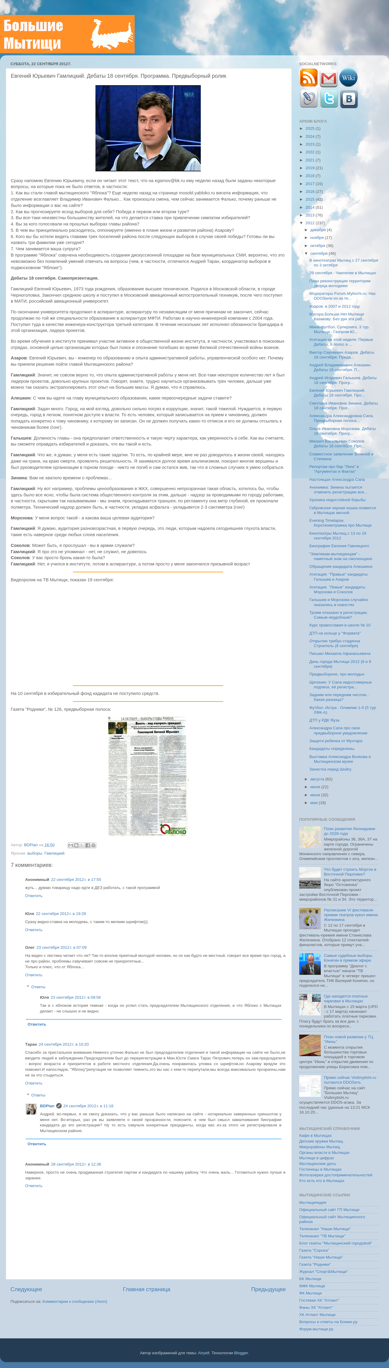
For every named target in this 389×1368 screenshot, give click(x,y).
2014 (311, 207)
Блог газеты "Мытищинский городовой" (335, 1243)
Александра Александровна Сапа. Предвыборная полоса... (341, 418)
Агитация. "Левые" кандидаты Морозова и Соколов (337, 589)
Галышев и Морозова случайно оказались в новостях (338, 602)
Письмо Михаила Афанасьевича (339, 653)
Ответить (33, 895)
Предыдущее (268, 1289)
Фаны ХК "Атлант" (316, 1307)
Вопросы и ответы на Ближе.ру (328, 1322)
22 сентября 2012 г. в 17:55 (76, 879)
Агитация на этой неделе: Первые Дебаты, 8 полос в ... (341, 342)
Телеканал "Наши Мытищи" (325, 1229)
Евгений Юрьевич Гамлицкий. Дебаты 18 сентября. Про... (337, 392)
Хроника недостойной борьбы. (338, 500)
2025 (311, 128)
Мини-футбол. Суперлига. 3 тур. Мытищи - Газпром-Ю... (339, 329)
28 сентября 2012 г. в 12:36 (76, 1164)
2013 (311, 215)
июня (315, 795)
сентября (319, 253)
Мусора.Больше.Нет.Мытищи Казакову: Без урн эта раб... (337, 316)
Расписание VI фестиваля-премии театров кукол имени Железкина (351, 915)
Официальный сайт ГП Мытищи (329, 1209)
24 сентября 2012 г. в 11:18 (88, 1106)
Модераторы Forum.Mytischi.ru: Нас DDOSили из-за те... (342, 296)
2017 (311, 184)
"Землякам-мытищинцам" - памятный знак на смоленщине (340, 556)
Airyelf (203, 1353)
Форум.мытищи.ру (316, 1329)
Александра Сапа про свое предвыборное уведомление (338, 730)
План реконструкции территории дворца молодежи (339, 283)
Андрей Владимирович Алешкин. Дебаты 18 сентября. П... (340, 367)
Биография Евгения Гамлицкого (339, 546)
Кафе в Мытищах (315, 1135)
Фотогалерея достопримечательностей (335, 1175)
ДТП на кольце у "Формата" (335, 633)
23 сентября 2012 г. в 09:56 (76, 997)
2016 (311, 191)
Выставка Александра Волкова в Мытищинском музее (340, 759)
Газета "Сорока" (314, 1250)
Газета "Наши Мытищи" (321, 1257)
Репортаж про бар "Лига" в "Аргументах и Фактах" (334, 469)
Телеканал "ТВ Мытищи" (322, 1236)
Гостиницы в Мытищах (320, 1169)
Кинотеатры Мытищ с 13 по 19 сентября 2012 (337, 535)
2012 (311, 223)
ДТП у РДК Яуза (324, 720)
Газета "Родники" (315, 1264)
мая (314, 802)
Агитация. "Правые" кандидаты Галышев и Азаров (338, 576)
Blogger (241, 1353)
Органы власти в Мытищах (324, 1152)
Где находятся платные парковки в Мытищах (346, 998)
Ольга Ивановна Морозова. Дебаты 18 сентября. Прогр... (342, 431)
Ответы (38, 987)
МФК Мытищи (312, 1286)
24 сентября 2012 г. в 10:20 (64, 1044)
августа (317, 779)
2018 (311, 175)
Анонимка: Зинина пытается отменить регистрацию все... (338, 489)
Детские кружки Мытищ (321, 1141)
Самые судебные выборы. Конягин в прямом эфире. (348, 958)
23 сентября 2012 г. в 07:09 (62, 947)
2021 (311, 160)
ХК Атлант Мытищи (317, 1314)
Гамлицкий (54, 853)
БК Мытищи (310, 1279)
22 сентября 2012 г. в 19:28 (61, 913)
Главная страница (147, 1289)
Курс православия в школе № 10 (340, 625)
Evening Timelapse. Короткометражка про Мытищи (340, 522)
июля (315, 787)
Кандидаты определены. (332, 748)
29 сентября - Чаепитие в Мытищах (342, 273)
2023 (311, 144)
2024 (311, 136)
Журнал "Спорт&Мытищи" (323, 1271)
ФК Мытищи (310, 1293)
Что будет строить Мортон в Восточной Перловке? (350, 871)
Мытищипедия (312, 1202)
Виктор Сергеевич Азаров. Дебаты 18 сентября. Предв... (341, 354)
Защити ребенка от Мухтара (335, 741)
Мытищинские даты (317, 1163)
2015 (311, 199)
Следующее (26, 1289)
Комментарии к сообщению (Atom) (74, 1301)
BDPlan (31, 845)
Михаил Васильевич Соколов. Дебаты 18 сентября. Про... (337, 443)
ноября (317, 237)
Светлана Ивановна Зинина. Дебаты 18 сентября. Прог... (343, 405)
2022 (311, 152)
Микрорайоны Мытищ (319, 1147)
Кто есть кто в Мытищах (321, 1180)
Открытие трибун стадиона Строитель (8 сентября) (334, 643)
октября (318, 245)
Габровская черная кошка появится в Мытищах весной (342, 510)
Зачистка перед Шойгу (330, 769)
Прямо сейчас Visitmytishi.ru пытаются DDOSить (350, 1080)
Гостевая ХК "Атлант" (319, 1300)
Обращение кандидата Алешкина (341, 566)
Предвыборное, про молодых (336, 674)
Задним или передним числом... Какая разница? (339, 697)
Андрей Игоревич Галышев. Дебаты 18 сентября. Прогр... (343, 380)
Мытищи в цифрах (316, 1158)
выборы (34, 853)
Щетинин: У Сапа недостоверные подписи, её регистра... (340, 684)
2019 (311, 168)
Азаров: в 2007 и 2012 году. (335, 306)
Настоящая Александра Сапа (337, 479)
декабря (318, 230)
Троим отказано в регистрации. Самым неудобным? (338, 615)
